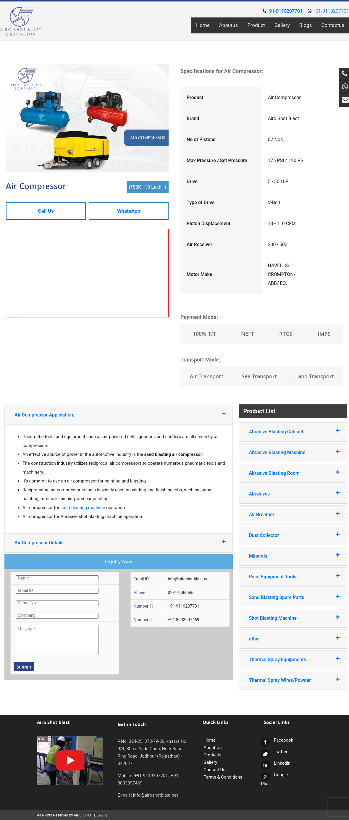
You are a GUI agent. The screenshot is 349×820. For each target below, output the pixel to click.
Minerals (287, 556)
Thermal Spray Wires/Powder (287, 680)
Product (256, 25)
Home (203, 25)
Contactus (332, 25)
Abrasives (287, 493)
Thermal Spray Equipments (287, 659)
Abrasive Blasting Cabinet (287, 431)
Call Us (46, 211)
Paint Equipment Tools (287, 576)
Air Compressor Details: (103, 542)
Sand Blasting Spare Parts (287, 597)
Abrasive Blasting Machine (287, 452)
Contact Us (214, 769)
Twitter (274, 751)
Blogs (305, 25)
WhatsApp (128, 211)
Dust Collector (287, 535)
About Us (212, 747)
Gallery (282, 25)
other (287, 638)
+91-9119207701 (283, 11)
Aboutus (228, 25)
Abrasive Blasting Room (287, 473)
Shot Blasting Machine (287, 618)
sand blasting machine (83, 507)
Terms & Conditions (222, 777)
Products (212, 755)
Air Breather (287, 514)
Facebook (277, 740)
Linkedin (275, 763)
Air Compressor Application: (103, 414)
